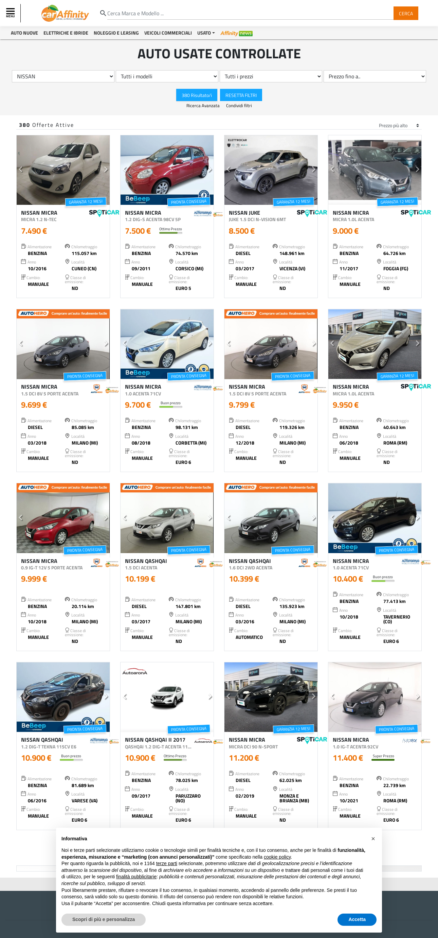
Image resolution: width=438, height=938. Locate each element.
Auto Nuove (24, 32)
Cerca (406, 13)
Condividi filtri (239, 105)
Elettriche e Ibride (65, 32)
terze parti (166, 863)
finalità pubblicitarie (136, 876)
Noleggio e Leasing (116, 32)
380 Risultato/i (197, 95)
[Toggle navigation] (11, 13)
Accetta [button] (357, 919)
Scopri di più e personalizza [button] (103, 919)
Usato (204, 32)
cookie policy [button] (277, 857)
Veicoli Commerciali (168, 32)
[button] (20, 170)
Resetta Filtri (241, 95)
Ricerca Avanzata (203, 105)
